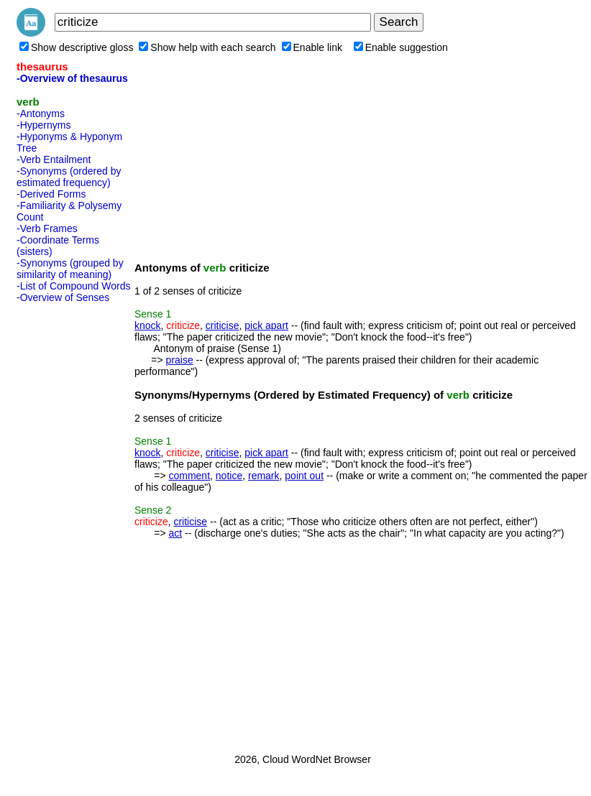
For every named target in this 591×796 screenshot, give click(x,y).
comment (189, 475)
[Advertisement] (74, 523)
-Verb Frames (47, 228)
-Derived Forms (51, 194)
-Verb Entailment (54, 159)
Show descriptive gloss (76, 47)
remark (264, 475)
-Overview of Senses (63, 297)
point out (304, 475)
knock (147, 325)
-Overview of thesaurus (72, 78)
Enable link (312, 47)
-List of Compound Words (73, 286)
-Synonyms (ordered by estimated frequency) (69, 176)
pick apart (266, 325)
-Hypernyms (43, 125)
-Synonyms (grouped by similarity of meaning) (70, 268)
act (175, 533)
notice (229, 475)
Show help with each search (207, 47)
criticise (222, 325)
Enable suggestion (401, 47)
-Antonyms (41, 113)
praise (179, 360)
